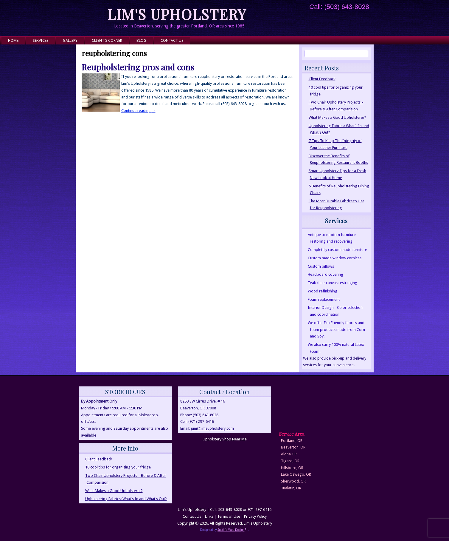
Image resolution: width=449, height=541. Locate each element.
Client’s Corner (107, 40)
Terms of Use (228, 516)
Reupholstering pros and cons (138, 67)
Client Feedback (322, 79)
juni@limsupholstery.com (212, 428)
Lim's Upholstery (177, 14)
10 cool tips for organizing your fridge (118, 467)
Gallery (70, 40)
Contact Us (172, 40)
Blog (141, 40)
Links (209, 516)
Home (13, 40)
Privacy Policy (255, 516)
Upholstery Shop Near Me (225, 439)
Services (41, 40)
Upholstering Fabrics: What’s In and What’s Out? (126, 499)
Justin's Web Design (232, 529)
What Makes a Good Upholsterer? (337, 117)
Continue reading (138, 110)
